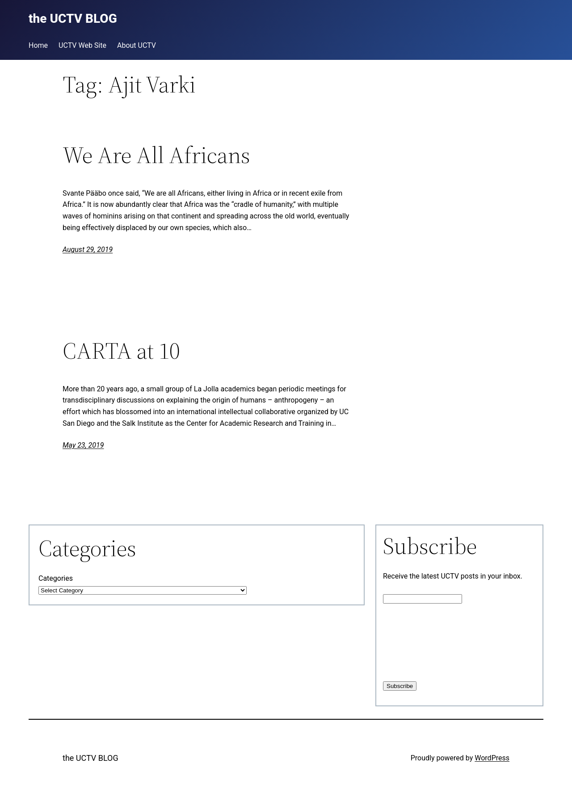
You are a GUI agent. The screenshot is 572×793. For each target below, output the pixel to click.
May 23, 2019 (83, 445)
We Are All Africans (156, 155)
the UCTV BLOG (90, 758)
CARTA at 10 (121, 350)
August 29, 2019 (88, 249)
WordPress (492, 758)
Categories (55, 578)
